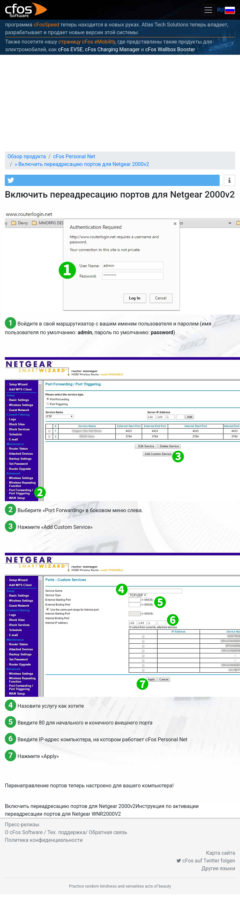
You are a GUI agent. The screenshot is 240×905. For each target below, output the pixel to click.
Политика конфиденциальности (44, 840)
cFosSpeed (46, 25)
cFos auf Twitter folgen (205, 861)
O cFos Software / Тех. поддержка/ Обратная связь (66, 832)
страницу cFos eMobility (86, 42)
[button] (112, 180)
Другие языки (218, 868)
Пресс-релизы (22, 825)
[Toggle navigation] (208, 9)
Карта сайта (220, 853)
